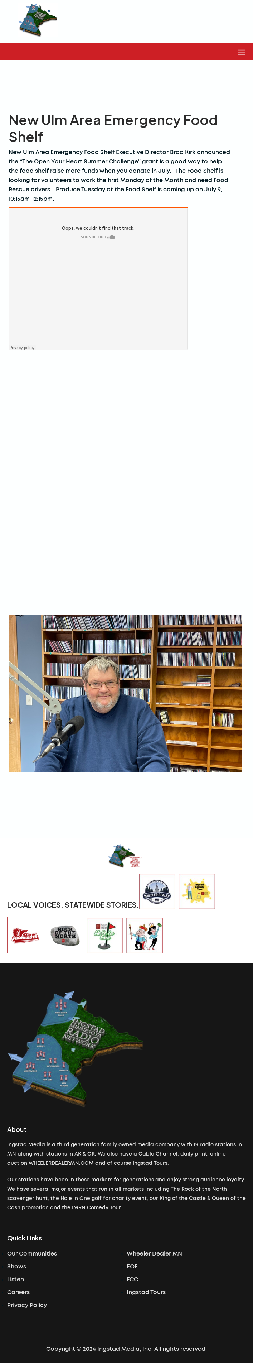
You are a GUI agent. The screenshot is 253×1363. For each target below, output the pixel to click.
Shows (16, 1266)
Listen (15, 1279)
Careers (18, 1292)
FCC (132, 1279)
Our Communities (32, 1254)
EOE (132, 1266)
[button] (241, 52)
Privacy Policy (27, 1305)
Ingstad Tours (146, 1292)
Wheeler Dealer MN (154, 1254)
